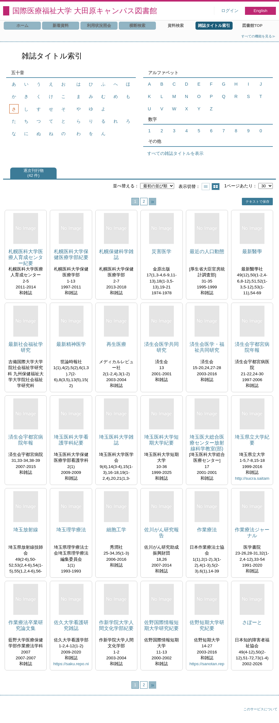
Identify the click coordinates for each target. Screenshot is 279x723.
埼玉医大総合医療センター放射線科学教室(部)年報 (207, 443)
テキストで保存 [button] (257, 201)
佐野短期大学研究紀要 (207, 625)
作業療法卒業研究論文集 (25, 625)
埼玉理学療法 (71, 529)
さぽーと (252, 622)
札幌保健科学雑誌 (116, 254)
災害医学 (161, 251)
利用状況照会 (99, 25)
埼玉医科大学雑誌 (116, 439)
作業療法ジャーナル (252, 532)
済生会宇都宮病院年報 (252, 347)
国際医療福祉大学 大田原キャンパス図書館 (84, 10)
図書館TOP (252, 25)
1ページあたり (238, 185)
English (261, 10)
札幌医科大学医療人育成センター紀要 (25, 257)
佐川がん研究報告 (161, 532)
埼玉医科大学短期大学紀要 (161, 439)
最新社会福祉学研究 (25, 347)
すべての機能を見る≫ (258, 36)
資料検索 (176, 25)
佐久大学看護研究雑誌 (71, 625)
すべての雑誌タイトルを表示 (175, 153)
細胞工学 (116, 529)
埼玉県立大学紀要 (252, 439)
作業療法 (207, 529)
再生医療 (116, 344)
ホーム (22, 25)
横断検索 (137, 25)
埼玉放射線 (25, 529)
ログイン (229, 10)
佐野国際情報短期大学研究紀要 (161, 625)
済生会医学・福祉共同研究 (207, 347)
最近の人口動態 (207, 251)
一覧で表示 (206, 186)
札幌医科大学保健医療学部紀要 (71, 254)
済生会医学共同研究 (161, 347)
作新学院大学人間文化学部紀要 (116, 625)
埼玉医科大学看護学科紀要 (71, 439)
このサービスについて (260, 709)
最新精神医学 (71, 344)
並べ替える (124, 185)
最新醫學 (252, 251)
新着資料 (61, 25)
